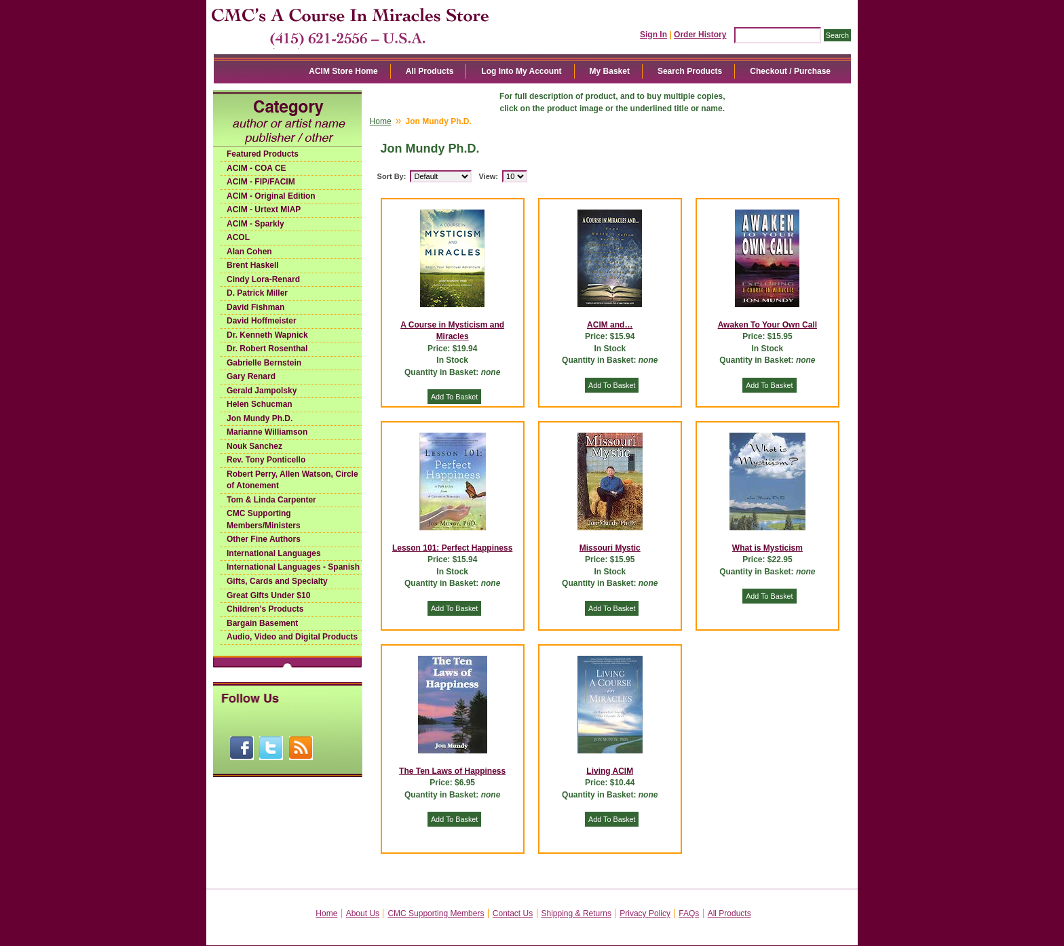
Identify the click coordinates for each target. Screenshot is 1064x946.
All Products (430, 71)
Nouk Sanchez (254, 446)
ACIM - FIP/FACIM (261, 181)
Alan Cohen (249, 251)
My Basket (610, 71)
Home (381, 121)
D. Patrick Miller (257, 293)
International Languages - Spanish (293, 567)
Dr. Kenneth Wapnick (267, 335)
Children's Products (265, 609)
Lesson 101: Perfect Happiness (452, 548)
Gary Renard (251, 376)
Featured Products (263, 154)
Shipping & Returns (576, 913)
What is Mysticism (767, 548)
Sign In (653, 34)
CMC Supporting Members (435, 913)
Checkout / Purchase (790, 71)
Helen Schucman (259, 404)
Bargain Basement (262, 623)
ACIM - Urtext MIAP (264, 209)
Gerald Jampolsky (262, 390)
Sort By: (391, 176)
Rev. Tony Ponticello (266, 460)
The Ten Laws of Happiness (452, 771)
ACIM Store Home (343, 71)
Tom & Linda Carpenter (271, 500)
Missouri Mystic (610, 548)
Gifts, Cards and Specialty (277, 581)
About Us (362, 913)
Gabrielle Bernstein (264, 363)
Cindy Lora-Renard (263, 279)
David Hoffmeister (262, 321)
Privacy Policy (645, 913)
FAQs (689, 913)
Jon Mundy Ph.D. (259, 418)
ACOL (238, 237)
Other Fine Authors (264, 539)
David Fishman (255, 307)
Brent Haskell (253, 265)
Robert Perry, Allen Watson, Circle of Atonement (292, 480)
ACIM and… (609, 325)
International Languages (274, 553)
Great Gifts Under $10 (268, 595)
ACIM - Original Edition (271, 196)
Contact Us (513, 913)
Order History (700, 34)
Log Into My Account (521, 71)
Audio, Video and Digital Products (292, 637)
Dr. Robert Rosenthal (267, 348)
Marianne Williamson (267, 432)
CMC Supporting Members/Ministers (264, 519)
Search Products (690, 71)
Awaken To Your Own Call (767, 325)
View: (488, 176)
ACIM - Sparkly (255, 224)
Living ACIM (609, 771)
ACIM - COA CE (256, 168)
